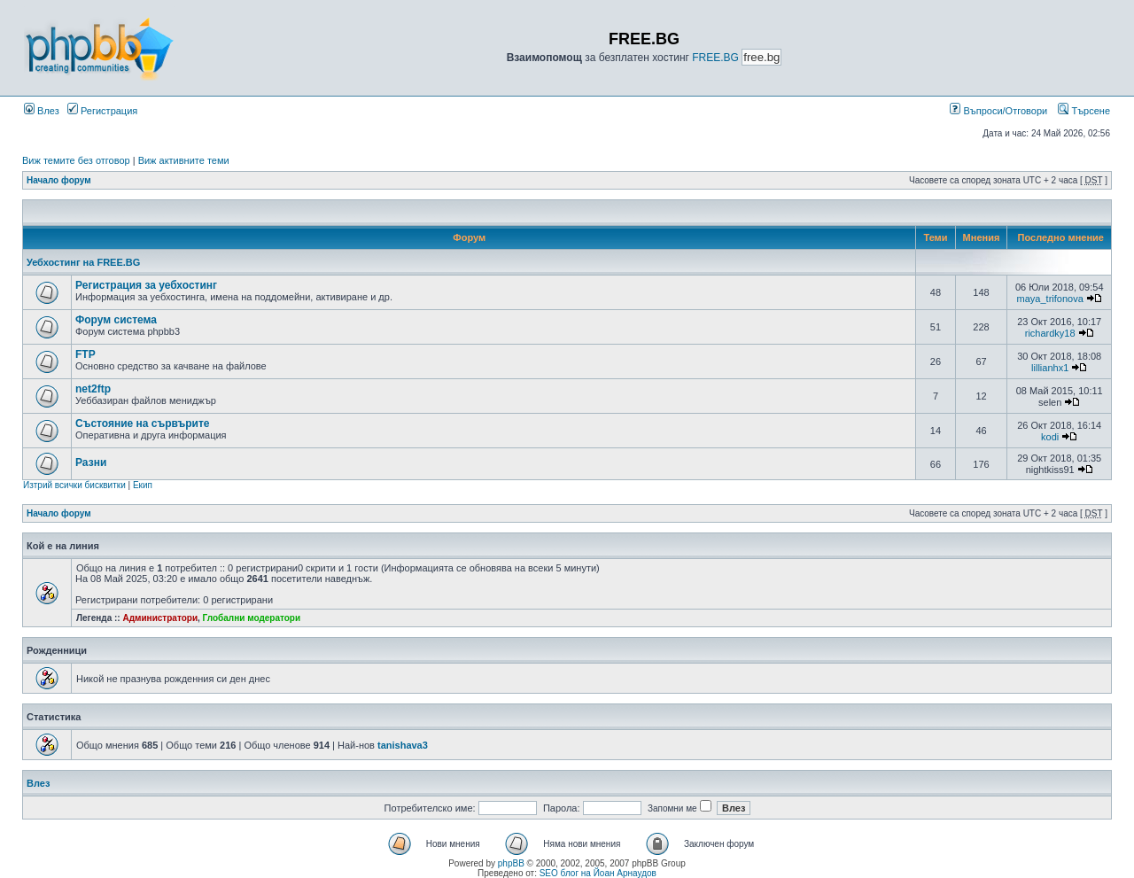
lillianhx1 (1049, 367)
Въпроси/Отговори (998, 110)
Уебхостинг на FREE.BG (83, 262)
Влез (41, 110)
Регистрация (102, 110)
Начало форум (59, 180)
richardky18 (1050, 333)
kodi (1050, 436)
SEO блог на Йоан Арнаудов (598, 873)
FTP (85, 354)
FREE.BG (715, 57)
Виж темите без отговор (76, 160)
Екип (142, 485)
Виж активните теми (183, 160)
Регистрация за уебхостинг (146, 285)
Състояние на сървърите (142, 423)
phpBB (511, 863)
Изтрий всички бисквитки (74, 485)
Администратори (160, 618)
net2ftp (93, 389)
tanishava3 (402, 745)
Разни (90, 462)
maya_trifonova (1050, 298)
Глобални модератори (252, 618)
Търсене (1084, 110)
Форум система (116, 320)
